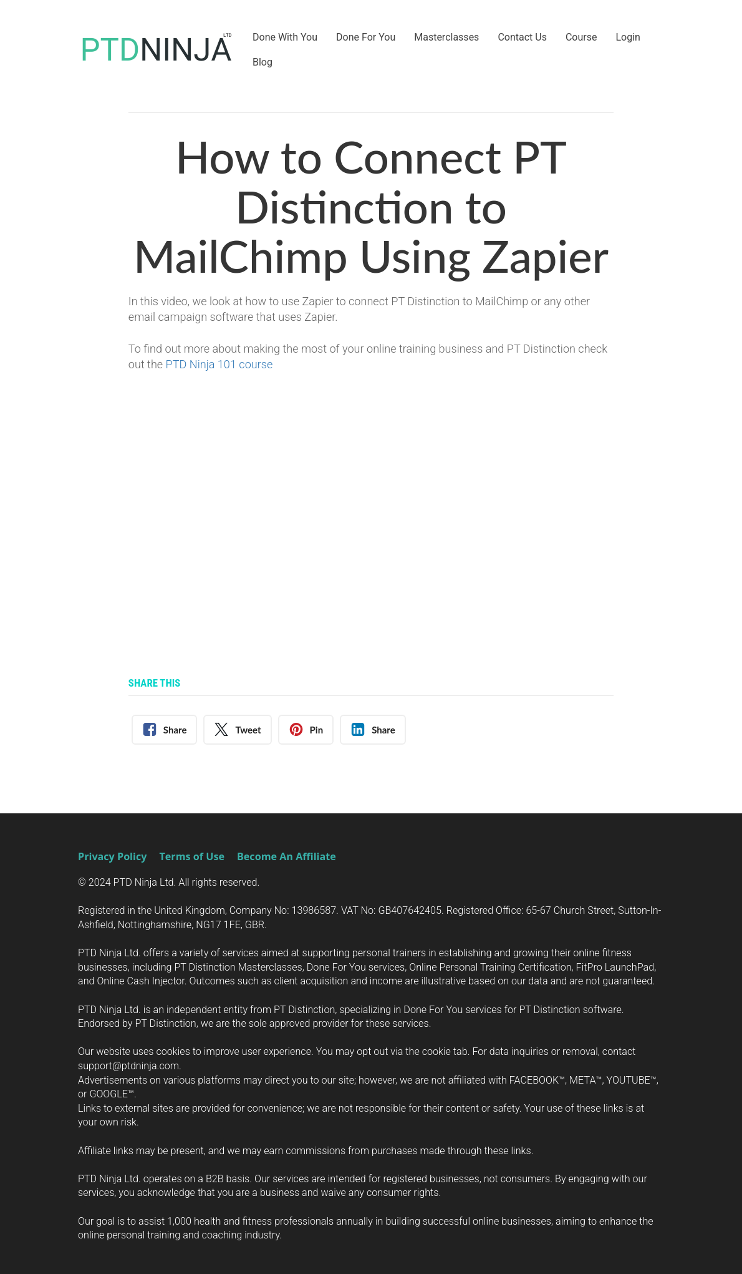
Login (627, 37)
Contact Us (522, 37)
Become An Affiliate (286, 857)
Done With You (285, 37)
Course (581, 37)
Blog (262, 62)
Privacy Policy (112, 857)
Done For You (365, 37)
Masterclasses (446, 37)
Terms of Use (191, 857)
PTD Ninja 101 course (221, 364)
